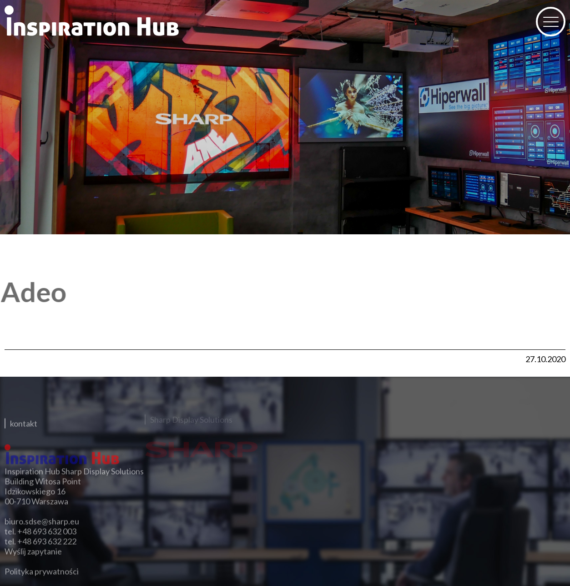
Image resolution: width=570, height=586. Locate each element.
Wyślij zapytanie (33, 548)
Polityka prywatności (42, 568)
